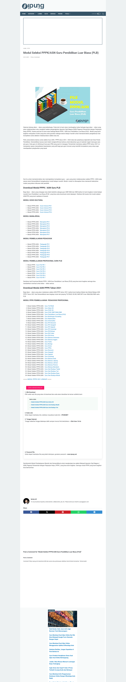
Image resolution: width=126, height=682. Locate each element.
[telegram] (71, 539)
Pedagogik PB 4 (45, 266)
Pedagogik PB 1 (45, 260)
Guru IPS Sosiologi (50, 347)
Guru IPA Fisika (49, 351)
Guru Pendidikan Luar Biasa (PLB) (55, 332)
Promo (61, 11)
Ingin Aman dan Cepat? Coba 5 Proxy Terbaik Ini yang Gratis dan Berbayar (92, 84)
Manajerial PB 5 (45, 246)
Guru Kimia (48, 364)
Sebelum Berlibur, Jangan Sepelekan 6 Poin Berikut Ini (92, 59)
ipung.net (65, 679)
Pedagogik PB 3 (45, 264)
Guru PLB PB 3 (40, 285)
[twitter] (39, 539)
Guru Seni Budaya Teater (52, 387)
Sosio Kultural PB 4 (46, 228)
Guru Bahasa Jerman (51, 381)
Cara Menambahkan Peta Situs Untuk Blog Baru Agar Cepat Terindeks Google (92, 113)
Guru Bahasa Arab (50, 376)
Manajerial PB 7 (45, 250)
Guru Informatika (50, 339)
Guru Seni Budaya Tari (52, 389)
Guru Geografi (49, 370)
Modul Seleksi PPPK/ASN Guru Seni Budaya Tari (44, 427)
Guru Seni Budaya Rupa (52, 391)
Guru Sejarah (49, 372)
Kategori (32, 11)
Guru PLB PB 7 (40, 293)
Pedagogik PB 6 (45, 270)
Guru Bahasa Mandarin (52, 385)
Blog (47, 11)
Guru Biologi (48, 362)
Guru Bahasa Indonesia (52, 355)
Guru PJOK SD (49, 328)
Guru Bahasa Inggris (51, 358)
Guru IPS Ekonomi (50, 341)
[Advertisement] (49, 29)
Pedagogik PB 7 (45, 273)
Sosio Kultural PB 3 (46, 226)
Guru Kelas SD (49, 326)
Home (25, 11)
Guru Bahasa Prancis (51, 383)
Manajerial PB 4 (45, 244)
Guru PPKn (48, 366)
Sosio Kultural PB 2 (46, 224)
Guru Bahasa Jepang (51, 379)
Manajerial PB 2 (45, 240)
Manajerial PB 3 (45, 242)
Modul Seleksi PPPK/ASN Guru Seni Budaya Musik (45, 425)
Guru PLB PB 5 (40, 289)
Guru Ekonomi (49, 368)
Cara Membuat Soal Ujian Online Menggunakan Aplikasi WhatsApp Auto (92, 51)
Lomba (41, 11)
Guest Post (65, 675)
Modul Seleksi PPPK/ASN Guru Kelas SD (42, 422)
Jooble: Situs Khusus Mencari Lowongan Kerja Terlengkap (91, 76)
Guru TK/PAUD (49, 324)
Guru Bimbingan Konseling (53, 334)
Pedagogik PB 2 (45, 262)
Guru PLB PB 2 (40, 283)
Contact (72, 675)
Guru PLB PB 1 (40, 281)
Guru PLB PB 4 (40, 287)
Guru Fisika (48, 360)
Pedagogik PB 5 (45, 268)
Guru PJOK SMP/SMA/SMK (53, 330)
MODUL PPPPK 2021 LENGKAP (37, 397)
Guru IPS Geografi (50, 343)
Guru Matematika (50, 336)
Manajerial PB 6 (45, 248)
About (58, 675)
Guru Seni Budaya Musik (52, 393)
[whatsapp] (60, 539)
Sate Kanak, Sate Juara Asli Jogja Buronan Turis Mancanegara (92, 33)
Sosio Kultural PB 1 (46, 222)
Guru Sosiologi (49, 374)
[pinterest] (49, 539)
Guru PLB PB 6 (40, 291)
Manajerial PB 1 (45, 238)
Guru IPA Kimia (49, 353)
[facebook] (28, 539)
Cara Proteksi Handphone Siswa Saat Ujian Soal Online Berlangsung (92, 68)
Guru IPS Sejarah (50, 345)
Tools (68, 11)
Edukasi (54, 11)
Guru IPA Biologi (50, 349)
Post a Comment (35, 59)
